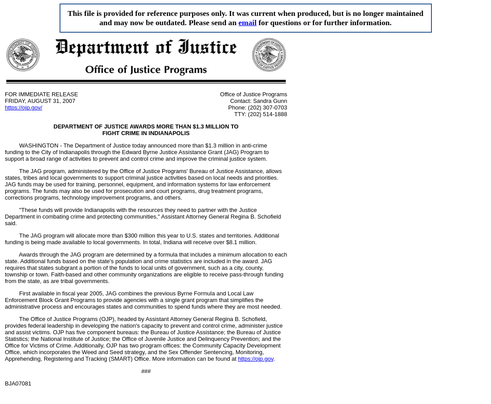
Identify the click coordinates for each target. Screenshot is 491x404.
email (248, 22)
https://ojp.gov (255, 358)
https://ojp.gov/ (23, 107)
